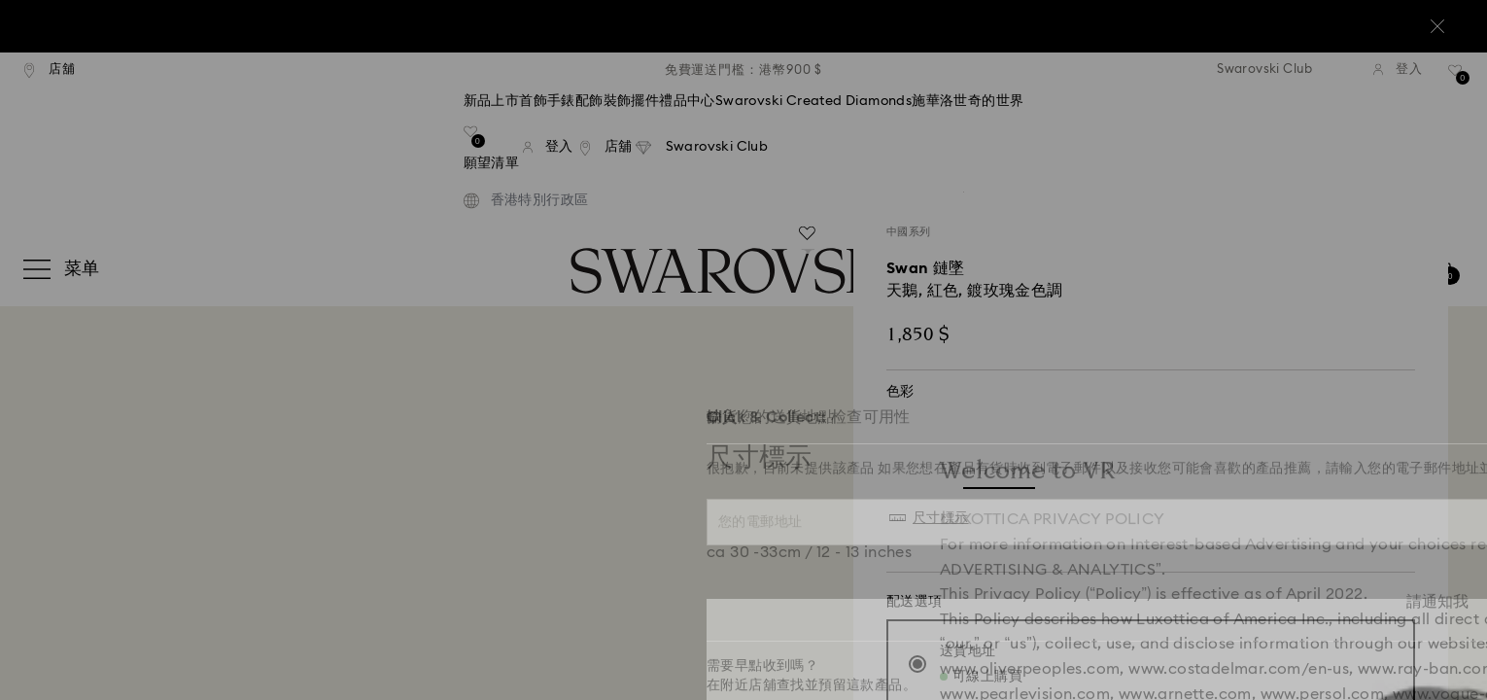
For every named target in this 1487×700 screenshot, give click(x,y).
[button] (1063, 235)
